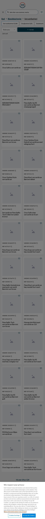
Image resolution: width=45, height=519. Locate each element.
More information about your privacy (15, 511)
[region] (22, 500)
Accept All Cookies (29, 515)
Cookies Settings (14, 515)
